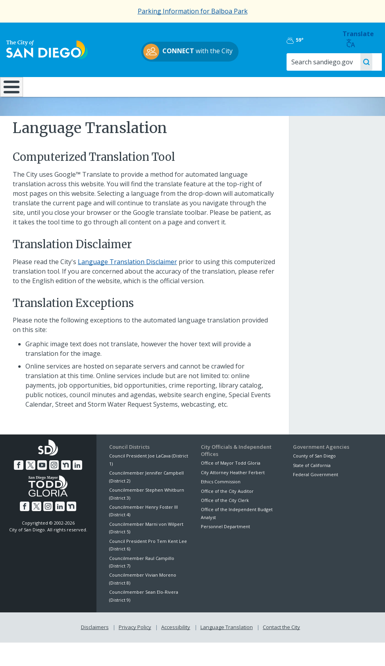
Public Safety (287, 86)
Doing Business (165, 90)
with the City (190, 52)
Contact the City (281, 641)
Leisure (48, 86)
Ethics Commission (221, 496)
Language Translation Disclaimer (127, 275)
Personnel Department (225, 541)
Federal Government (315, 488)
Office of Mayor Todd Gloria (230, 477)
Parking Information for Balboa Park (193, 11)
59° (300, 40)
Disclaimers (95, 641)
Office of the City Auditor (227, 505)
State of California (312, 479)
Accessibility (175, 641)
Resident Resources (106, 90)
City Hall (352, 86)
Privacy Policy (135, 641)
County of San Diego (314, 470)
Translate (359, 38)
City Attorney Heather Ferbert (233, 486)
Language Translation (226, 641)
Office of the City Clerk (225, 514)
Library (224, 86)
